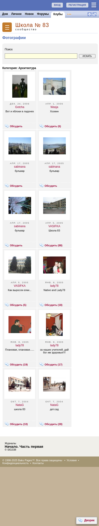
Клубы (57, 14)
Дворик (86, 520)
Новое (29, 14)
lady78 (54, 285)
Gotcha (19, 107)
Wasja (54, 107)
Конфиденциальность (15, 463)
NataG (20, 405)
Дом (5, 14)
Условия (72, 460)
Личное (16, 14)
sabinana (19, 166)
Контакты (38, 463)
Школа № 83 (32, 25)
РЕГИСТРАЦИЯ (77, 5)
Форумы (43, 14)
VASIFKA (54, 226)
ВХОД (57, 5)
